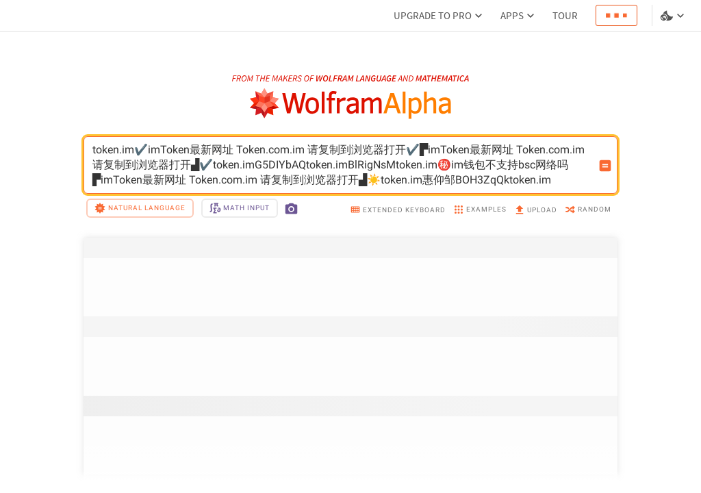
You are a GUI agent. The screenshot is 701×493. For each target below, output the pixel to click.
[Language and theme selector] (673, 16)
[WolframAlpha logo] (351, 103)
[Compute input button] (605, 166)
